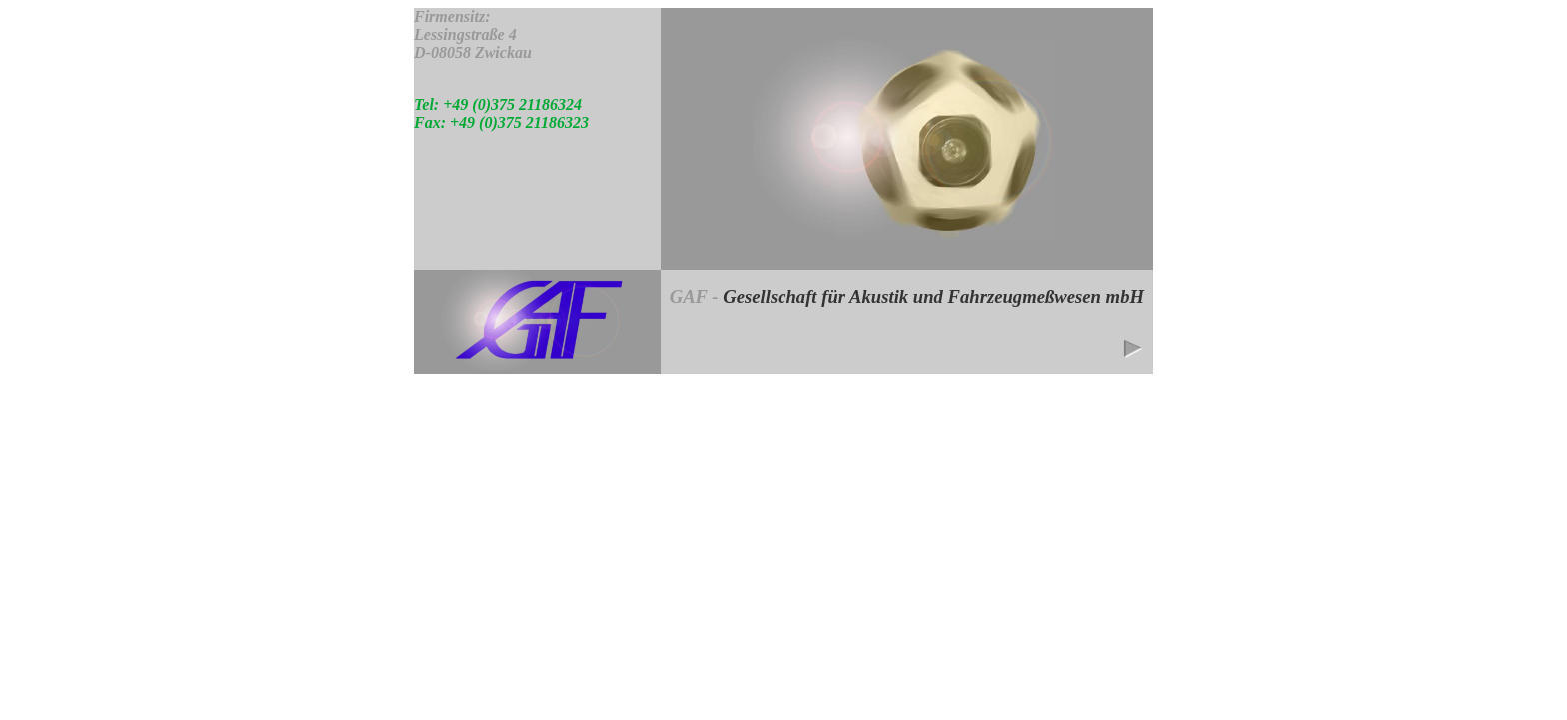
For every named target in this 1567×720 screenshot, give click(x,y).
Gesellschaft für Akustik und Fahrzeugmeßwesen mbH (933, 296)
